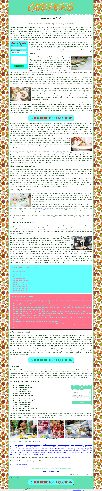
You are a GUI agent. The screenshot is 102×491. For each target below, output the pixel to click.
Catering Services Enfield (24, 382)
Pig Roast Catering (33, 445)
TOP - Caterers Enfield (18, 464)
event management (75, 125)
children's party (44, 208)
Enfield (56, 151)
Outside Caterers (39, 454)
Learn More (77, 490)
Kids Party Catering (75, 449)
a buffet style (56, 105)
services (35, 151)
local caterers (38, 353)
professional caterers (18, 35)
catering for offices (65, 347)
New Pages (17, 477)
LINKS (71, 14)
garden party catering (25, 347)
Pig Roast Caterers (25, 450)
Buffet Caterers (49, 445)
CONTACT (81, 14)
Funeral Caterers (55, 450)
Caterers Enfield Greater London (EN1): (25, 27)
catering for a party (46, 341)
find (15, 370)
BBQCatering (19, 445)
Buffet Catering (60, 452)
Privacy (91, 477)
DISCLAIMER (88, 14)
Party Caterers (63, 445)
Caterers (48, 37)
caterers (32, 54)
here (87, 377)
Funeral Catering (84, 447)
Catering (89, 79)
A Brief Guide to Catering (39, 42)
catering (73, 35)
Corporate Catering (25, 447)
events (34, 39)
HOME (66, 14)
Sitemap (11, 477)
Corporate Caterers (57, 449)
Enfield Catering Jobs (63, 457)
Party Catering (77, 445)
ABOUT (76, 14)
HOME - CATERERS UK (51, 471)
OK (83, 490)
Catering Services (17, 449)
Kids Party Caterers (42, 447)
